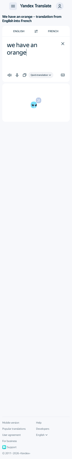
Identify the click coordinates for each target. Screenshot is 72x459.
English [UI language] (42, 434)
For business (9, 441)
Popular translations (14, 428)
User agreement (11, 434)
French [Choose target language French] (53, 31)
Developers (42, 428)
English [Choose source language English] (18, 31)
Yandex (25, 453)
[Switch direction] (36, 31)
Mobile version (10, 422)
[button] (60, 6)
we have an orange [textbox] (22, 48)
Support (9, 447)
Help (38, 422)
